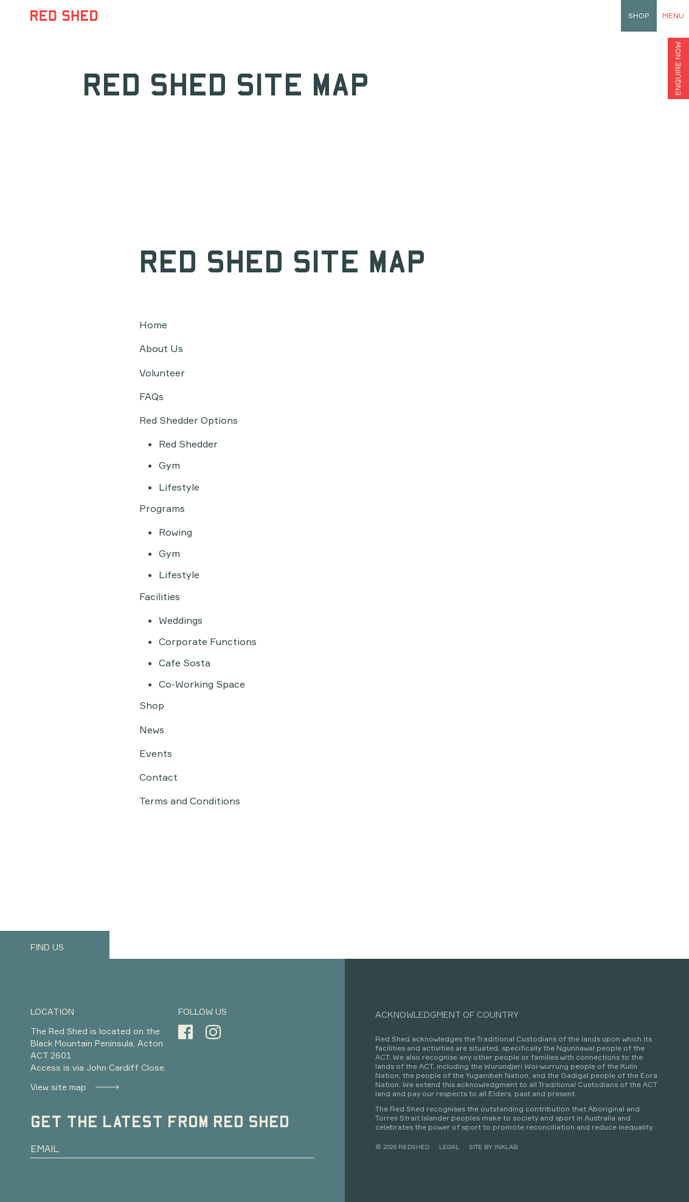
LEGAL (449, 1146)
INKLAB (506, 1146)
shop (638, 15)
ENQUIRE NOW (677, 68)
